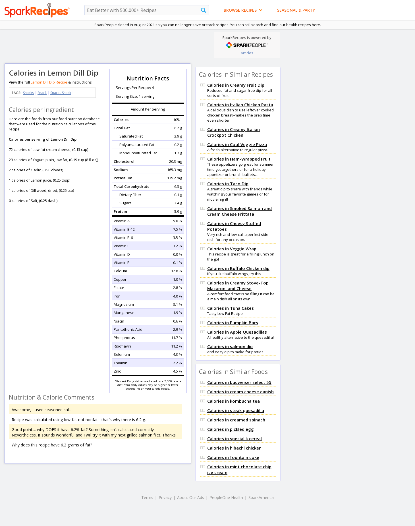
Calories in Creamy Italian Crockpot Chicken (233, 132)
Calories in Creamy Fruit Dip (235, 85)
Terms (147, 497)
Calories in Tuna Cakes (230, 308)
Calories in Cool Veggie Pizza (237, 144)
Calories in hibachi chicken (234, 448)
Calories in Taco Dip (227, 183)
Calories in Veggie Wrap (231, 248)
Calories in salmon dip (230, 346)
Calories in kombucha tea (233, 401)
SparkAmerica (261, 497)
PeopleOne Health (226, 497)
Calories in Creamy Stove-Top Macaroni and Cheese (238, 285)
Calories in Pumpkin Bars (232, 322)
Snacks (28, 92)
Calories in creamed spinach (236, 420)
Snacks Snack (60, 92)
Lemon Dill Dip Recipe (49, 82)
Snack (42, 92)
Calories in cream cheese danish (240, 391)
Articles (247, 52)
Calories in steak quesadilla (235, 410)
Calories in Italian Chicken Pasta (240, 104)
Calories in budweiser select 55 (239, 382)
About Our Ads (190, 497)
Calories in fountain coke (233, 457)
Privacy (165, 497)
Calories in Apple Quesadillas (237, 332)
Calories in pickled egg (230, 429)
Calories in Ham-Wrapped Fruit (239, 159)
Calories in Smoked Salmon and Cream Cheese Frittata (239, 211)
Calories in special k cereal (234, 438)
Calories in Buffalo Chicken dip (238, 268)
